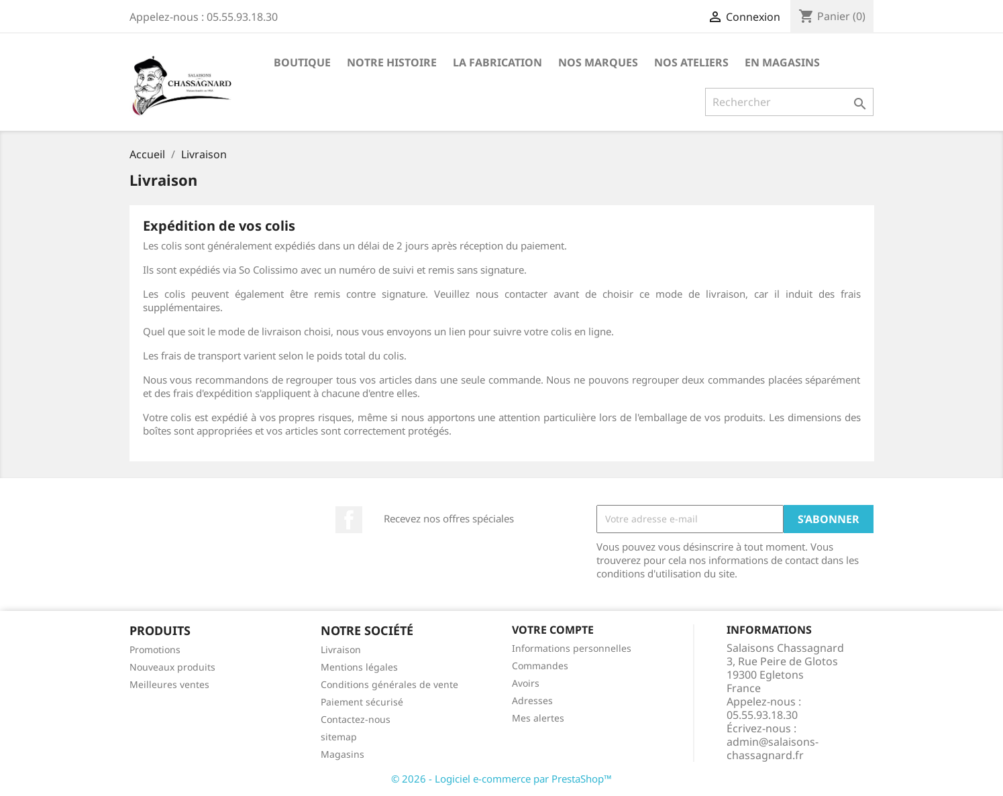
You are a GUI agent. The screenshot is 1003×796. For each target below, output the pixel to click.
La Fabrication (497, 62)
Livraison (341, 649)
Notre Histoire (392, 62)
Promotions (154, 649)
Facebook (348, 519)
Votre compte (553, 629)
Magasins (342, 754)
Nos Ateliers (691, 62)
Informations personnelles (571, 648)
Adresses (532, 700)
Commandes (540, 665)
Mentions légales (359, 667)
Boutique (302, 62)
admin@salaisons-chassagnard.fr (773, 748)
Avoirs (525, 683)
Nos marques (598, 62)
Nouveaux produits (172, 667)
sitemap (339, 736)
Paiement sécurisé (362, 701)
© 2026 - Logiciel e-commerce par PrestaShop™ (501, 778)
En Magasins (782, 62)
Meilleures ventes (169, 684)
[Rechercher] (789, 102)
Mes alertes (538, 718)
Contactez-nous (355, 719)
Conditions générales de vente (389, 684)
